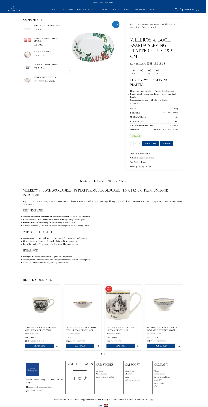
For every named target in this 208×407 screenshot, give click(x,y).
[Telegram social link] (150, 167)
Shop (139, 24)
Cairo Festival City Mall (105, 370)
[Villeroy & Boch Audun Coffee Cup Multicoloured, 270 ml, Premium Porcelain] (42, 305)
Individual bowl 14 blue (46, 64)
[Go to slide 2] (104, 347)
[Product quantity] (136, 143)
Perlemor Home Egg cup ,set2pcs (46, 39)
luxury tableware (50, 201)
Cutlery (127, 370)
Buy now (166, 143)
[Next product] (138, 33)
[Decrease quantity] (132, 143)
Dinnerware (148, 24)
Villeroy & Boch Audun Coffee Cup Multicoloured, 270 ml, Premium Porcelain (40, 330)
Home (132, 24)
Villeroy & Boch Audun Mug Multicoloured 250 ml (120, 329)
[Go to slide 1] (101, 347)
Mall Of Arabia (101, 367)
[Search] (176, 9)
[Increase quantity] (139, 143)
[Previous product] (131, 33)
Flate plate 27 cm (42, 51)
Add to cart (150, 143)
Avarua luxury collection (48, 244)
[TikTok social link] (85, 372)
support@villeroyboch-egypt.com (39, 380)
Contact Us (158, 373)
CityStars (99, 364)
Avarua (158, 24)
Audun (37, 334)
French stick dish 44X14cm (47, 25)
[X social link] (139, 167)
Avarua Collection (78, 259)
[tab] (85, 180)
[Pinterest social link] (143, 167)
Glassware (128, 367)
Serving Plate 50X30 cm (45, 77)
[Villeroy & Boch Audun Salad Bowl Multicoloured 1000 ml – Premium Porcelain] (164, 305)
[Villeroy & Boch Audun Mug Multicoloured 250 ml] (123, 305)
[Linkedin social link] (146, 167)
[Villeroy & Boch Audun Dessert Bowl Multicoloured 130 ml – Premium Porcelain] (83, 305)
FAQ (155, 379)
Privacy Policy (159, 367)
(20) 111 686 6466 (34, 384)
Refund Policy (159, 376)
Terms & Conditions (162, 370)
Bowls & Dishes (140, 162)
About (156, 364)
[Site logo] (13, 9)
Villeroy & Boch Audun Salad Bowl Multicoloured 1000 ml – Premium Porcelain (162, 330)
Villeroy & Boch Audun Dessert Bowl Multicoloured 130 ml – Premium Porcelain (82, 330)
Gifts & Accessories (132, 373)
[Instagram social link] (79, 372)
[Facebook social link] (136, 167)
